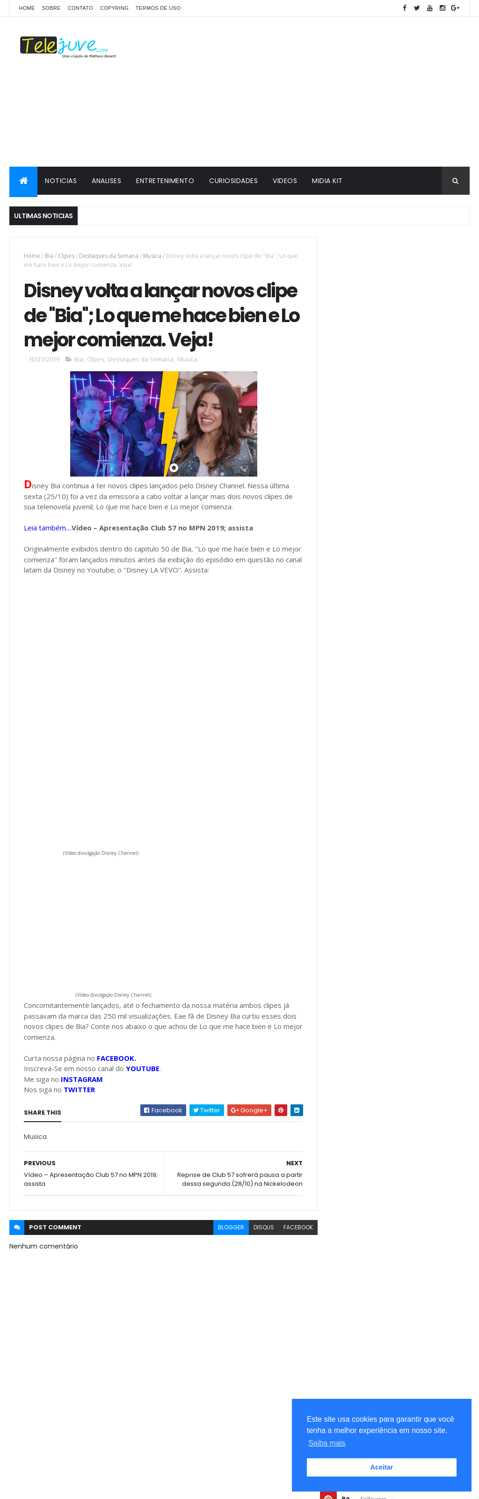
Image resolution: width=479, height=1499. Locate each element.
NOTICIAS (61, 180)
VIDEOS (285, 180)
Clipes (66, 256)
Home (27, 8)
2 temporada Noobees (364, 1103)
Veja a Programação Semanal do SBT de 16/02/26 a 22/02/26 (418, 854)
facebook (292, 1229)
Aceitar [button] (381, 1467)
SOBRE (51, 8)
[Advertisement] (299, 91)
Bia (49, 256)
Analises (345, 1061)
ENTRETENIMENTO (165, 180)
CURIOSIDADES (233, 180)
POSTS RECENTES (362, 929)
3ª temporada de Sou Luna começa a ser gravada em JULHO (412, 820)
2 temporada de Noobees (369, 1152)
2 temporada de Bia (360, 1120)
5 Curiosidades (355, 1046)
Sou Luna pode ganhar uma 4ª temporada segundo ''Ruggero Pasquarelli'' (419, 896)
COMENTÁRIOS (434, 929)
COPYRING (114, 8)
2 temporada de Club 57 (367, 1136)
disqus (257, 1229)
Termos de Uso (158, 8)
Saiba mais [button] (326, 1443)
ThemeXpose (62, 1486)
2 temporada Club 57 (362, 1014)
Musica (152, 256)
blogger (225, 1229)
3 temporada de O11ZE (363, 1030)
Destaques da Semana (108, 256)
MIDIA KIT (327, 180)
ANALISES (106, 180)
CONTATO (80, 8)
